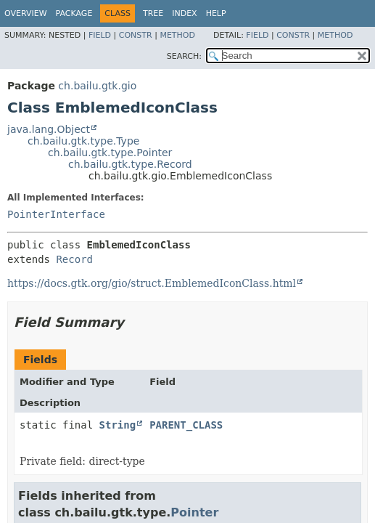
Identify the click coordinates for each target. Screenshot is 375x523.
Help (216, 13)
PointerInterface (56, 214)
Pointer (194, 512)
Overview (25, 13)
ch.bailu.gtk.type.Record (130, 164)
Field (99, 35)
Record (74, 259)
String (117, 425)
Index (184, 13)
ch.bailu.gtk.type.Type (83, 141)
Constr (135, 35)
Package (74, 13)
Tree (153, 13)
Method (177, 35)
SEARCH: (184, 56)
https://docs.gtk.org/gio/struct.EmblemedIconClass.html (151, 283)
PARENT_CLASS (186, 425)
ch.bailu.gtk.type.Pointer (110, 152)
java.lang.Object (48, 129)
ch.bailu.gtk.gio (97, 86)
